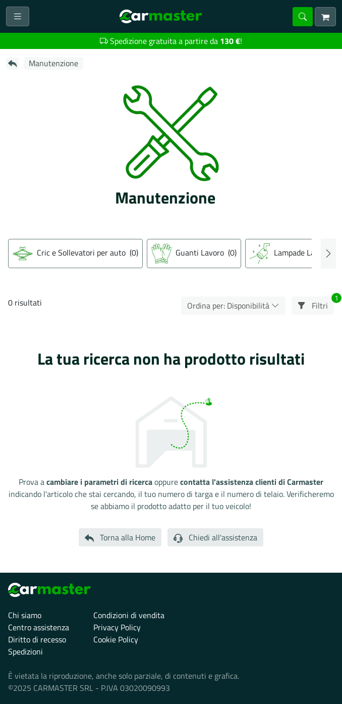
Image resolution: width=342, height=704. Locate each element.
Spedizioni (25, 651)
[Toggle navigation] (17, 16)
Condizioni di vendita (128, 615)
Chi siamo (24, 615)
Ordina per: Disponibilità (233, 305)
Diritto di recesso (37, 639)
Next (328, 253)
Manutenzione (53, 63)
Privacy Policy (117, 627)
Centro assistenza (38, 627)
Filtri (316, 304)
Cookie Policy (115, 639)
